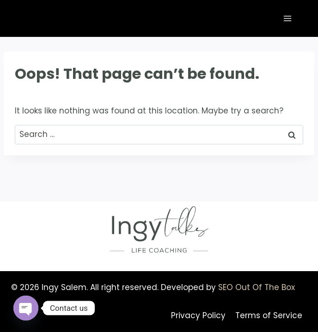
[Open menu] (287, 18)
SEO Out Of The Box (256, 287)
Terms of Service (268, 315)
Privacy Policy (198, 315)
